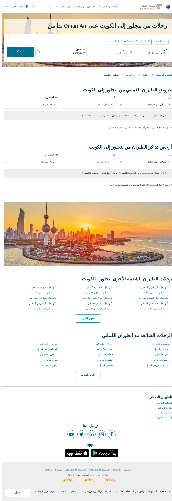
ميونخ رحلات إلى (103, 349)
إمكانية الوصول (162, 417)
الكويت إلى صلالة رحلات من (41, 298)
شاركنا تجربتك (163, 408)
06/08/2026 (77, 53)
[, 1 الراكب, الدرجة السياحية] (136, 41)
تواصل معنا (164, 413)
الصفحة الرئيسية (162, 75)
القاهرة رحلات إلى (102, 360)
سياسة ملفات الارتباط (75, 491)
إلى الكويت (129, 75)
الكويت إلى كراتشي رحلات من (152, 293)
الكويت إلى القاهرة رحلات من (41, 303)
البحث (18, 51)
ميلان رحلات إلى (103, 365)
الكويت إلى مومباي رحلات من (41, 293)
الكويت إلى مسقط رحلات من (153, 303)
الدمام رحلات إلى (159, 349)
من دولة (46, 470)
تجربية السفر (47, 7)
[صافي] (128, 52)
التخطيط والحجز (106, 7)
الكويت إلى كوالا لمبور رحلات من (95, 298)
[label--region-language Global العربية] (15, 7)
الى (121, 50)
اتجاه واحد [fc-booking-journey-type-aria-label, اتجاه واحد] (160, 41)
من (163, 50)
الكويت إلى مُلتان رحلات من (97, 287)
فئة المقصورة (49, 97)
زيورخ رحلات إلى (47, 365)
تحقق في (89, 7)
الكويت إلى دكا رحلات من (43, 309)
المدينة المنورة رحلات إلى (155, 365)
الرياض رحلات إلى (46, 354)
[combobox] (148, 53)
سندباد (33, 7)
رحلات (144, 75)
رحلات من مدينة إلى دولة (73, 470)
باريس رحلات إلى (46, 344)
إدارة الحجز (64, 7)
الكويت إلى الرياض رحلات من (153, 287)
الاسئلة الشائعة (162, 403)
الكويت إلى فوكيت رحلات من (97, 309)
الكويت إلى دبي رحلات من (98, 303)
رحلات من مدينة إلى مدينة (97, 470)
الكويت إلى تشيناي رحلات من (97, 293)
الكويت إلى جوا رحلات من (42, 287)
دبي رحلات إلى (48, 360)
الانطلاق (78, 50)
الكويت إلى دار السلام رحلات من (151, 298)
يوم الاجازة (77, 7)
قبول (16, 492)
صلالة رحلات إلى (103, 354)
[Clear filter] (119, 105)
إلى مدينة (115, 470)
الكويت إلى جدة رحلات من (154, 309)
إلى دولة (125, 470)
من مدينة (56, 470)
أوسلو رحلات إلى (159, 360)
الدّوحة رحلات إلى (102, 344)
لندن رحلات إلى (160, 354)
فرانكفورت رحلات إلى (44, 349)
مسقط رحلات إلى (158, 344)
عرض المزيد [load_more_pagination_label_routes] (86, 318)
